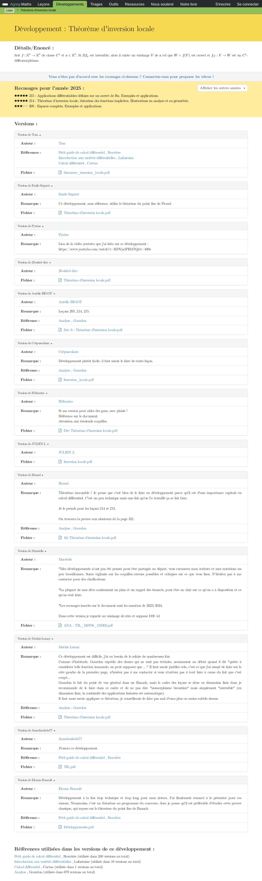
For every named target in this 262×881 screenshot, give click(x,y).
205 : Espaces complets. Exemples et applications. (58, 106)
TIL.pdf (67, 767)
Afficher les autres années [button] (222, 88)
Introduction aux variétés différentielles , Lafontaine (96, 158)
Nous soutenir (162, 4)
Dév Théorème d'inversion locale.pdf (88, 430)
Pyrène (64, 234)
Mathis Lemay (69, 647)
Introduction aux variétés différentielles (43, 861)
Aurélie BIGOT (70, 302)
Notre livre (188, 4)
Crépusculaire (69, 351)
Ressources (135, 4)
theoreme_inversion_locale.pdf (84, 172)
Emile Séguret (69, 194)
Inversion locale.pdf (75, 461)
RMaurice (66, 401)
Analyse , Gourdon (72, 320)
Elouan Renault (70, 788)
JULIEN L (67, 452)
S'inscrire (222, 4)
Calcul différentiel (27, 867)
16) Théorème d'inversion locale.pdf (87, 537)
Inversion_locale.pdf (76, 379)
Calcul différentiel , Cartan (78, 163)
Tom (62, 143)
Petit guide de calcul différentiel (38, 856)
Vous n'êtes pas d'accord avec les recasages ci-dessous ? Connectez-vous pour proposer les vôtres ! (131, 76)
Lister (9, 10)
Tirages (96, 4)
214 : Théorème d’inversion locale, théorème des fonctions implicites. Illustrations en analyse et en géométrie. (101, 101)
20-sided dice (68, 271)
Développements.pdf (76, 827)
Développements (70, 4)
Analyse (20, 872)
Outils (114, 4)
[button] (131, 135)
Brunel (64, 483)
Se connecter (248, 4)
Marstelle (65, 559)
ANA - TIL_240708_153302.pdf (86, 625)
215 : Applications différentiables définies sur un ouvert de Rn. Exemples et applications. (86, 95)
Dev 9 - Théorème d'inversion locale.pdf (90, 330)
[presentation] (31, 55)
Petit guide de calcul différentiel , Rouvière (90, 152)
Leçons (44, 4)
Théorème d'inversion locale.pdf (84, 212)
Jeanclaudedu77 (70, 739)
